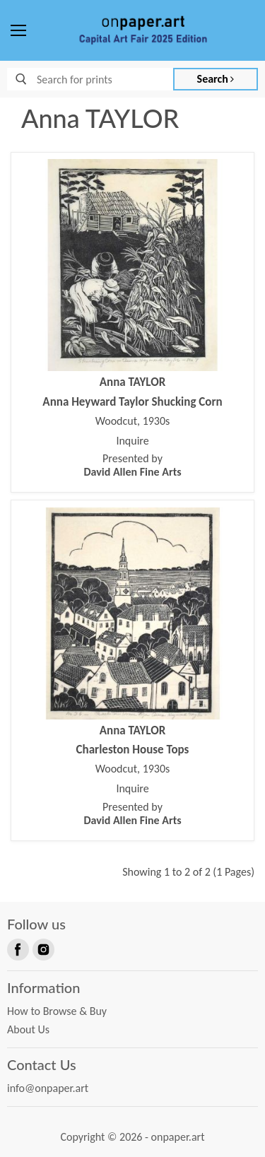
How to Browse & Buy (57, 1011)
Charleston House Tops (132, 749)
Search (216, 79)
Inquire (132, 441)
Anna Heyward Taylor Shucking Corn (132, 401)
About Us (28, 1029)
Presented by (132, 465)
